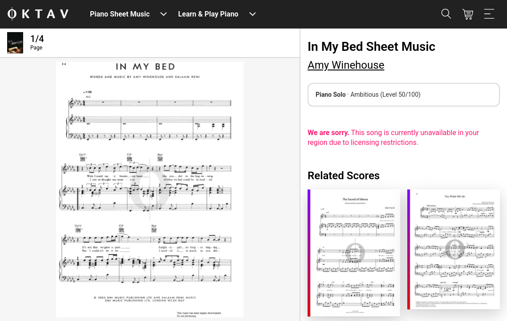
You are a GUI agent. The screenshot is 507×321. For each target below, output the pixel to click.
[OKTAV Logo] (38, 14)
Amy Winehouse (346, 65)
